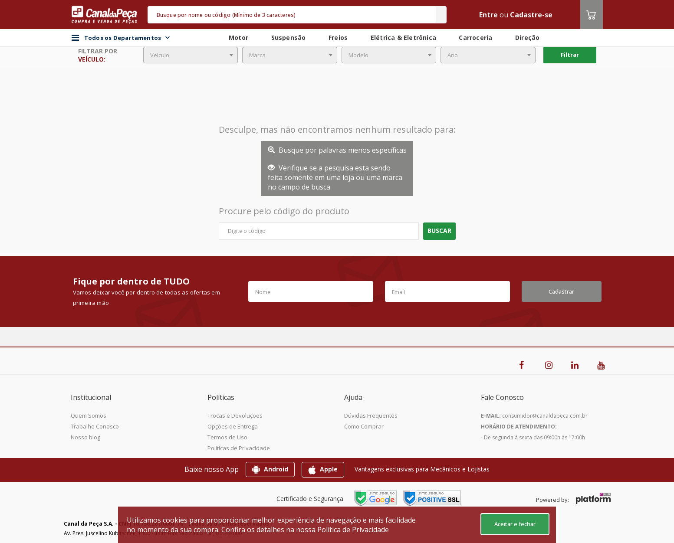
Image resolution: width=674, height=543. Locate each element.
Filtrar (570, 55)
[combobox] (190, 55)
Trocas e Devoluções (235, 415)
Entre (488, 15)
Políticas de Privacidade (238, 448)
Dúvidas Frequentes (371, 415)
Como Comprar (364, 426)
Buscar (439, 230)
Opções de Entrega (232, 426)
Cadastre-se (531, 15)
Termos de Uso (227, 437)
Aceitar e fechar (515, 524)
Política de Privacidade (353, 529)
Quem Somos (88, 415)
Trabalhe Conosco (95, 426)
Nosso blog (85, 437)
